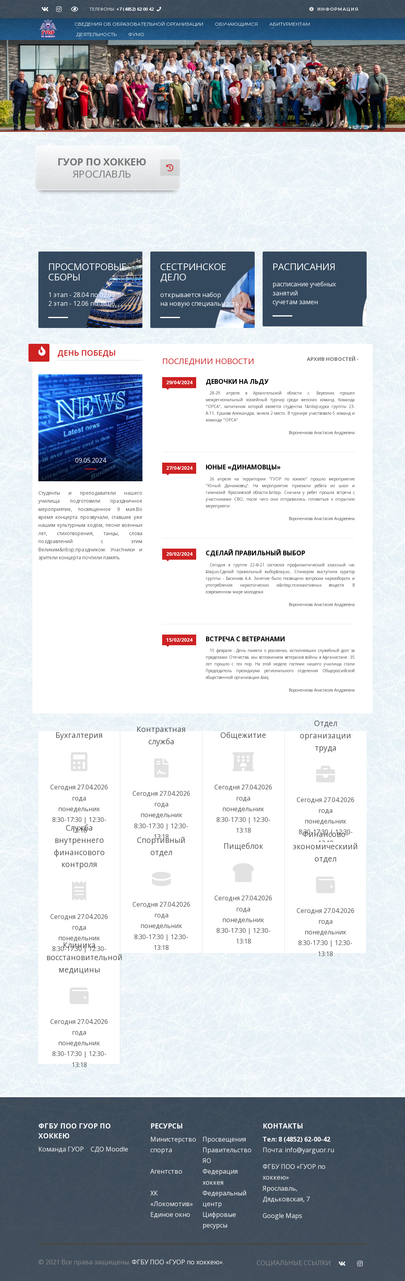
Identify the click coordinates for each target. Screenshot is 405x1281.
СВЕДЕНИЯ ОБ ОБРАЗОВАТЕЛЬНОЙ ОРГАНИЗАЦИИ (138, 24)
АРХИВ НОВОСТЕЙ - (333, 358)
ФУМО (136, 34)
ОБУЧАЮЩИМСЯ (236, 24)
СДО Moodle (109, 1148)
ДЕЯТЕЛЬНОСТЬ (96, 34)
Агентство (166, 1171)
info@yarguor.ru (309, 1150)
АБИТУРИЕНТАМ (289, 24)
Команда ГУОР (61, 1148)
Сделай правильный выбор (255, 553)
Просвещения (224, 1139)
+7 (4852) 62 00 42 (134, 9)
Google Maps (282, 1215)
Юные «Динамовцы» (243, 467)
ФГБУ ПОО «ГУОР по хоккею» (177, 1261)
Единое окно (170, 1214)
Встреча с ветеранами (245, 638)
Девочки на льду (237, 381)
